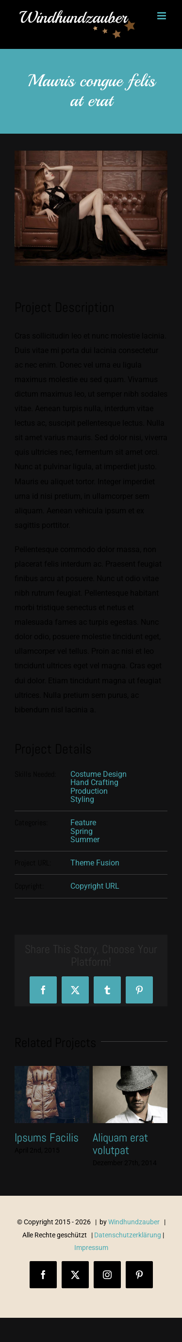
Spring (81, 831)
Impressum (91, 1247)
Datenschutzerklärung (127, 1235)
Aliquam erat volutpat (120, 1143)
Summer (84, 839)
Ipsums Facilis (47, 1137)
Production (89, 791)
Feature (83, 822)
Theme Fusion (94, 862)
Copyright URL (94, 886)
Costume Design (98, 774)
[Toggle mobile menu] (162, 16)
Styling (82, 799)
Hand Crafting (94, 782)
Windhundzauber (134, 1222)
